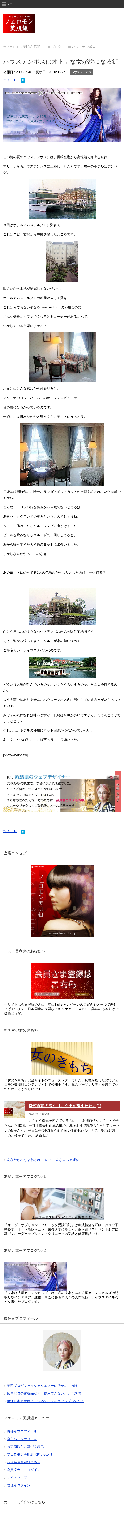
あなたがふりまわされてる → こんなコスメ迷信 (43, 1160)
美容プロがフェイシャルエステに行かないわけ (42, 1385)
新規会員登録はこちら (23, 1462)
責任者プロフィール (22, 1431)
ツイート (10, 80)
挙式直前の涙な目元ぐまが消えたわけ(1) (65, 1106)
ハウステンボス (81, 72)
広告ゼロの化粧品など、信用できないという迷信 (44, 1393)
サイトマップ (17, 1477)
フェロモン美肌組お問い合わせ (30, 1454)
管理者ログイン (18, 1485)
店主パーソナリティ (22, 1439)
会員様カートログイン (23, 1470)
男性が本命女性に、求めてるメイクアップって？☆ (45, 1401)
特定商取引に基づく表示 (25, 1446)
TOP (23, 47)
